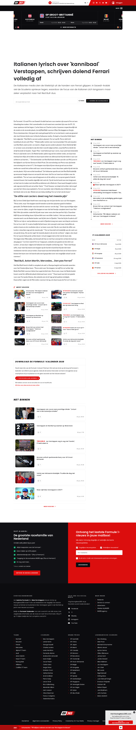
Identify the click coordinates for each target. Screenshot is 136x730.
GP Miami (73, 647)
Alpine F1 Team (21, 650)
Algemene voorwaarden (41, 721)
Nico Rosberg (101, 639)
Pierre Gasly (47, 678)
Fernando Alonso (48, 653)
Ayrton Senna (102, 650)
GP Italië (73, 673)
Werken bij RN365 (103, 608)
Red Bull (44, 130)
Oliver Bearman (48, 693)
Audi (17, 653)
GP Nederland (75, 670)
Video (75, 8)
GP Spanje (73, 676)
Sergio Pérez (47, 667)
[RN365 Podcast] (61, 2)
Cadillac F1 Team (21, 667)
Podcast (66, 8)
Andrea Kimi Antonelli (50, 656)
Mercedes (28, 239)
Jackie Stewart (102, 658)
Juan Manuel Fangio (104, 678)
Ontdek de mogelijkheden (27, 573)
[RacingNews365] (68, 713)
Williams (18, 664)
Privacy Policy (57, 721)
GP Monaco (74, 653)
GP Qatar (73, 690)
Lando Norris (47, 641)
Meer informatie (68, 27)
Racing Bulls (20, 661)
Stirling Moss (101, 676)
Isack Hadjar (47, 658)
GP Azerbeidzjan (75, 678)
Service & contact (103, 602)
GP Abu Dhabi (75, 693)
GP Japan (73, 644)
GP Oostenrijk (74, 658)
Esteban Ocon (48, 670)
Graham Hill (101, 684)
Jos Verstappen (102, 664)
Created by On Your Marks (75, 721)
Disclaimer (25, 721)
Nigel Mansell (101, 673)
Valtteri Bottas (48, 673)
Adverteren (101, 605)
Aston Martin (20, 656)
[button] (30, 18)
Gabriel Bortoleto (49, 698)
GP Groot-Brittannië (77, 661)
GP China (73, 641)
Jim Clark (100, 667)
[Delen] (81, 100)
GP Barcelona (74, 656)
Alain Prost (101, 641)
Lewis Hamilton (48, 650)
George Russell (48, 644)
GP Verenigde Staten (77, 684)
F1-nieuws (24, 8)
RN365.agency (102, 611)
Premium (94, 8)
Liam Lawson (47, 690)
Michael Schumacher (104, 644)
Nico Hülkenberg (48, 684)
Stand (58, 8)
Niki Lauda (100, 670)
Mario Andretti (102, 695)
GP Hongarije (74, 667)
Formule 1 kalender (27, 611)
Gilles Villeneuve (102, 653)
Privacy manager (93, 721)
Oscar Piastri (47, 661)
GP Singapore (74, 681)
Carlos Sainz (47, 664)
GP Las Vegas (74, 687)
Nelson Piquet (102, 687)
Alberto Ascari (102, 647)
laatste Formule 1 (23, 600)
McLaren (19, 641)
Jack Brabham (102, 690)
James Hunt (101, 656)
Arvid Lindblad (47, 676)
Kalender (49, 8)
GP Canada (74, 650)
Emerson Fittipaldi (103, 681)
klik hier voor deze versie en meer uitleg (27, 384)
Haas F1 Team (20, 658)
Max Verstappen (36, 8)
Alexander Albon (48, 687)
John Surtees (101, 693)
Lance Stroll (47, 681)
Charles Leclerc (48, 647)
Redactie (100, 599)
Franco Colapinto (49, 695)
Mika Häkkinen (102, 661)
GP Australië (74, 639)
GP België (73, 664)
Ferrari (18, 644)
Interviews (84, 8)
